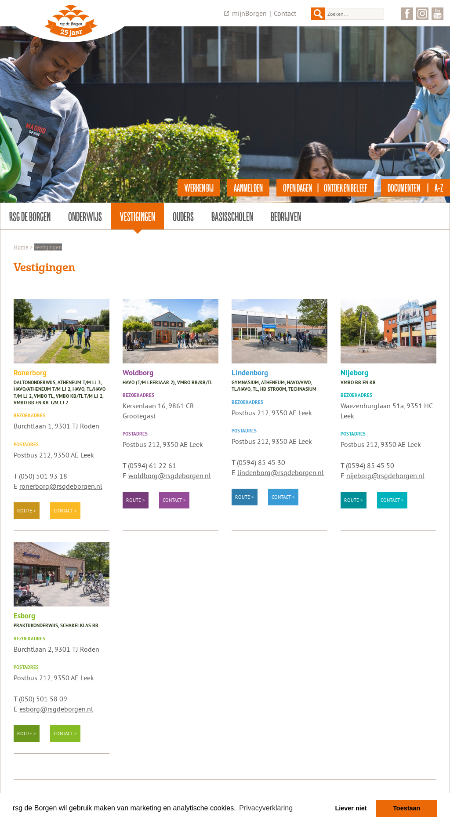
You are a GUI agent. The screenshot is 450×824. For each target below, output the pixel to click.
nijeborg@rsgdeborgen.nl (385, 475)
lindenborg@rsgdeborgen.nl (280, 472)
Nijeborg (354, 373)
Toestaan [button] (406, 808)
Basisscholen (232, 216)
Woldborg (138, 373)
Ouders (183, 216)
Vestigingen (137, 216)
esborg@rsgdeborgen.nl (56, 708)
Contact (285, 13)
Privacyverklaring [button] (266, 808)
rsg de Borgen (30, 216)
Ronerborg (30, 373)
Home (21, 246)
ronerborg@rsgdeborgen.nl (60, 486)
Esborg (24, 616)
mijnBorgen (249, 13)
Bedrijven (286, 216)
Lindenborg (250, 373)
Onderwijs (85, 216)
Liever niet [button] (351, 808)
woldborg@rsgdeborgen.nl (169, 475)
